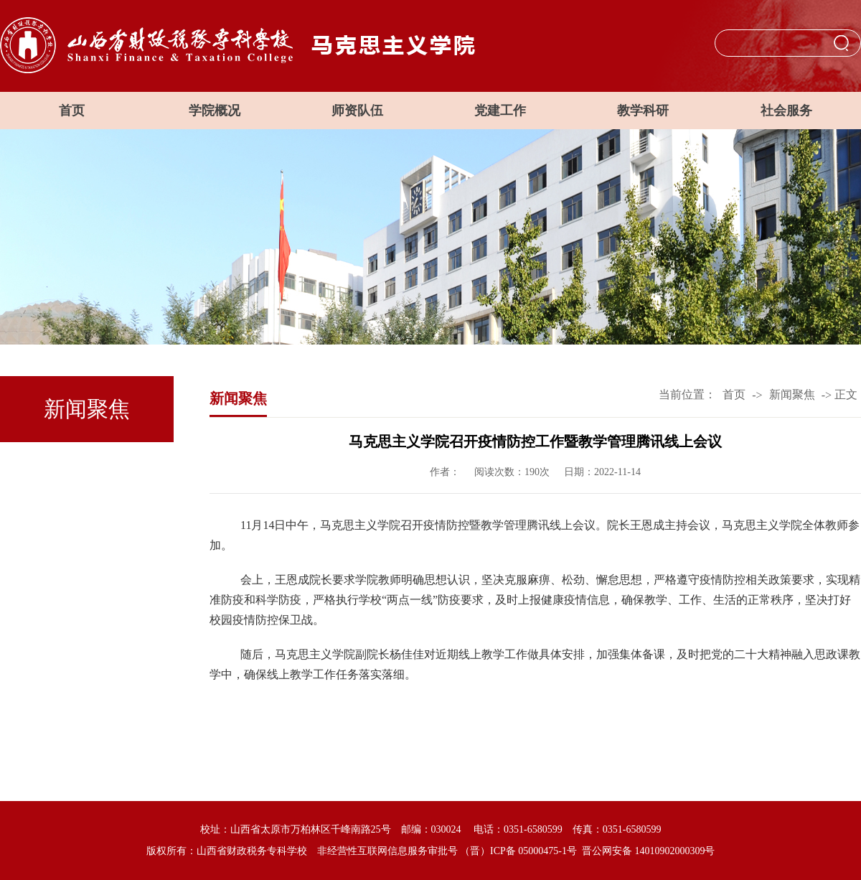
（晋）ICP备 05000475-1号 (518, 851)
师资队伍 (357, 110)
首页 (72, 110)
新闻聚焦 (792, 394)
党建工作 (500, 110)
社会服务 (786, 110)
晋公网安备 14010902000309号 (648, 851)
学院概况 (214, 110)
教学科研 (643, 110)
